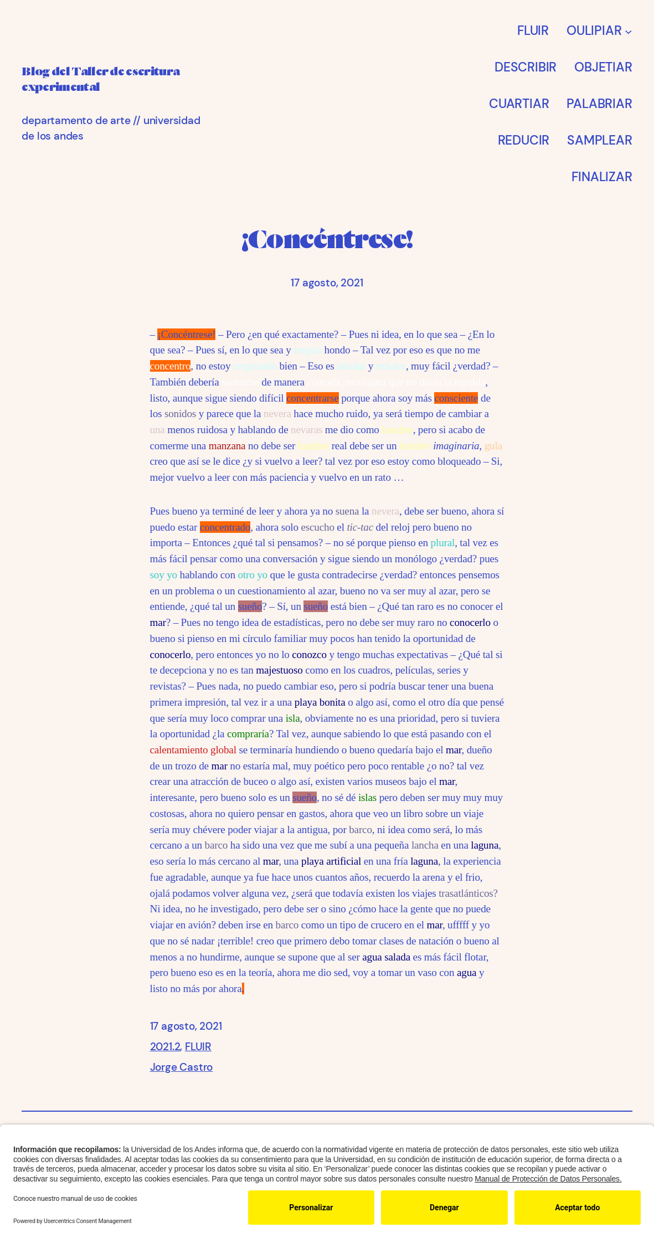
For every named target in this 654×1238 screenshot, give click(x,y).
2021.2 (165, 1047)
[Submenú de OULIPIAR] (628, 31)
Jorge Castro (181, 1067)
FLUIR (198, 1047)
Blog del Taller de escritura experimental (116, 79)
